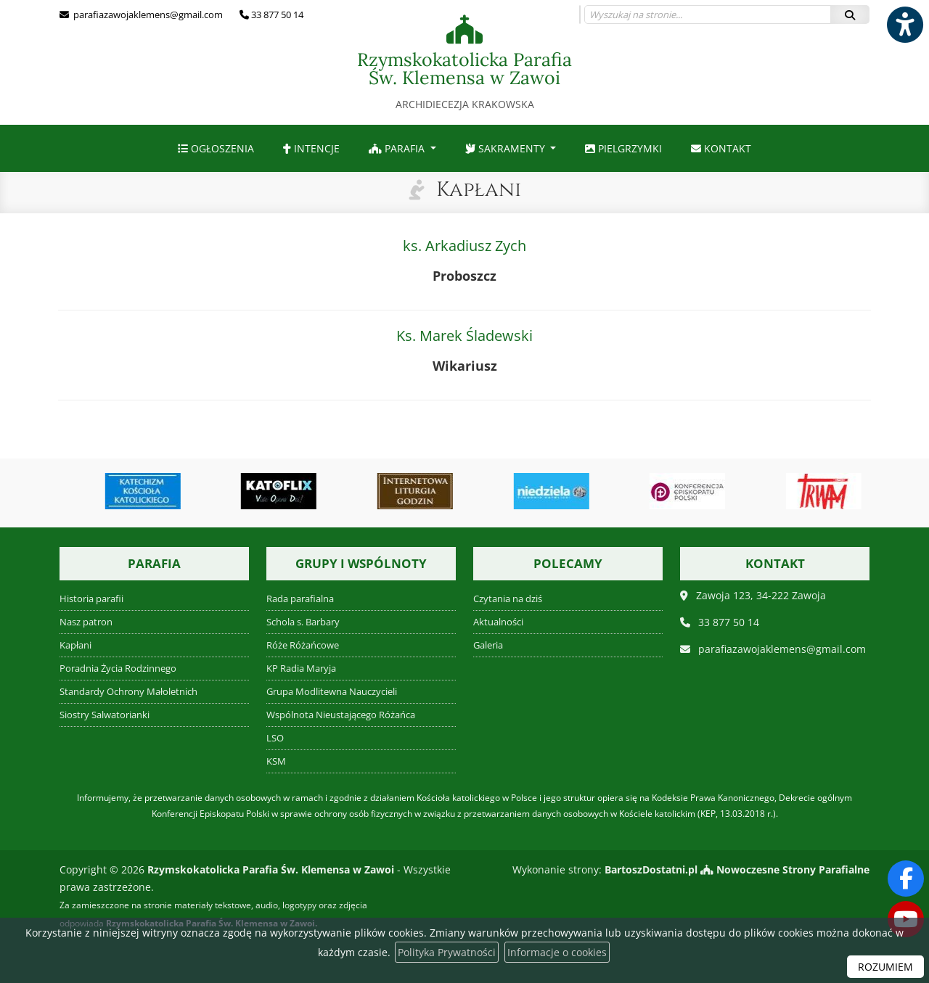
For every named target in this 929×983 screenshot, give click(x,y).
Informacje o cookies (557, 952)
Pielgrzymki (623, 148)
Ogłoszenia (216, 148)
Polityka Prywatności (447, 952)
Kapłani (478, 189)
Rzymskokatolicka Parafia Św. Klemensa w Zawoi (464, 63)
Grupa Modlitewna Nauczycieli (331, 692)
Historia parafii (91, 599)
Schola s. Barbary (303, 622)
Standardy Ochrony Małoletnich (128, 692)
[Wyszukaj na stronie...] (707, 14)
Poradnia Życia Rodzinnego (118, 668)
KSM (276, 761)
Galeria (488, 645)
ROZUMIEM (885, 967)
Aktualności (498, 622)
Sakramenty (506, 148)
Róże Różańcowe (302, 645)
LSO (275, 738)
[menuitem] (216, 148)
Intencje (311, 148)
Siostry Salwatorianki (105, 715)
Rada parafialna (300, 599)
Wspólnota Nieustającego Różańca (340, 715)
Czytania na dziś (507, 599)
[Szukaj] (849, 14)
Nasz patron (86, 622)
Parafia (398, 148)
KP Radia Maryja (301, 668)
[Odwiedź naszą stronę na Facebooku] (906, 878)
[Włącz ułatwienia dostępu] (904, 24)
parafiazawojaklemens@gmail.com (147, 14)
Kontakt (721, 148)
